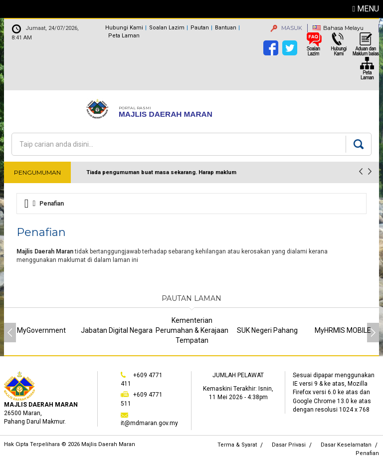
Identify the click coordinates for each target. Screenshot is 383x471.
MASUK (286, 27)
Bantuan (225, 27)
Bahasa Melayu (343, 27)
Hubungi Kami (124, 27)
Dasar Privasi (289, 445)
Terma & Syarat (237, 445)
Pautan (200, 27)
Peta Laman (124, 35)
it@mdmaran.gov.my (149, 423)
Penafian (367, 453)
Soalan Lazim (167, 27)
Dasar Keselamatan (346, 445)
